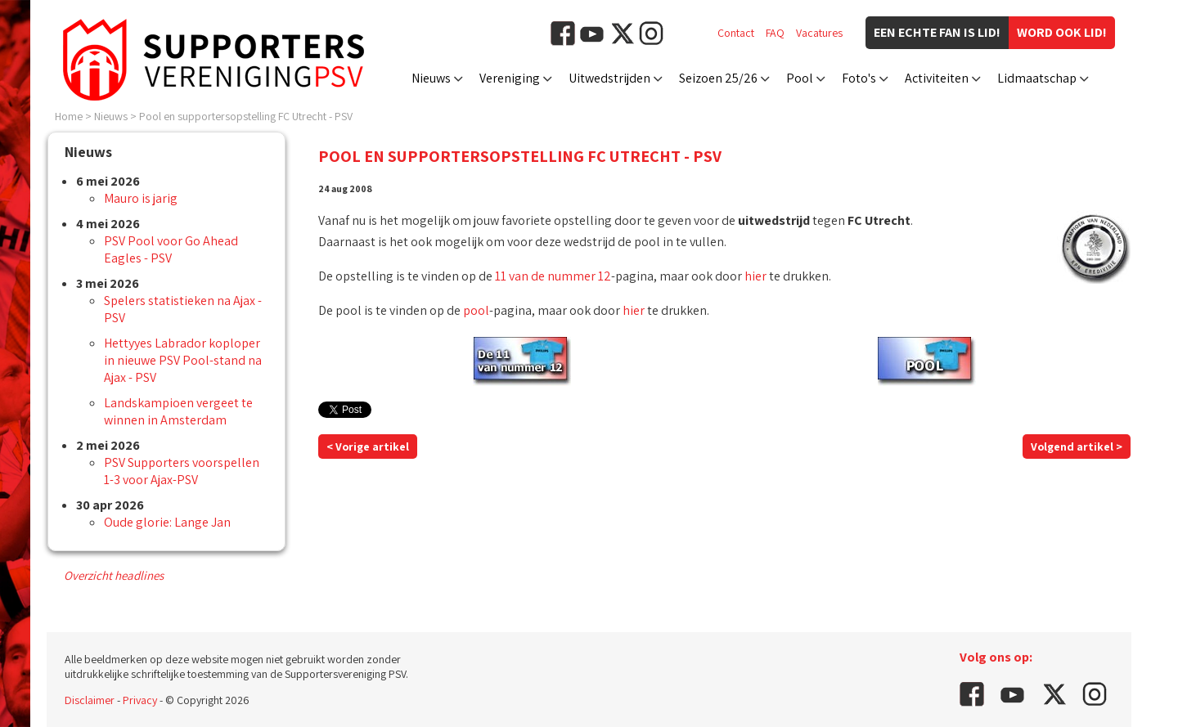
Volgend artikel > (1076, 446)
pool (476, 310)
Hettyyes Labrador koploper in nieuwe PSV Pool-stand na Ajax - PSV (183, 360)
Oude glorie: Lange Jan (167, 522)
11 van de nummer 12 (553, 276)
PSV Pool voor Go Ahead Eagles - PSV (171, 249)
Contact (735, 32)
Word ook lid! (1062, 32)
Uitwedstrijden (609, 78)
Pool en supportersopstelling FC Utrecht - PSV (246, 116)
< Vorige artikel (367, 446)
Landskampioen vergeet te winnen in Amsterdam (178, 411)
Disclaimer (90, 700)
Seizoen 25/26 (718, 78)
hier (755, 276)
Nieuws (431, 78)
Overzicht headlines (114, 575)
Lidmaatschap (1037, 78)
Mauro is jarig (141, 198)
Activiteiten (937, 78)
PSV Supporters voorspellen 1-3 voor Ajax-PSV (181, 471)
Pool (799, 78)
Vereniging (509, 78)
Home (69, 116)
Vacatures (819, 32)
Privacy (140, 700)
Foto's (859, 78)
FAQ (775, 32)
